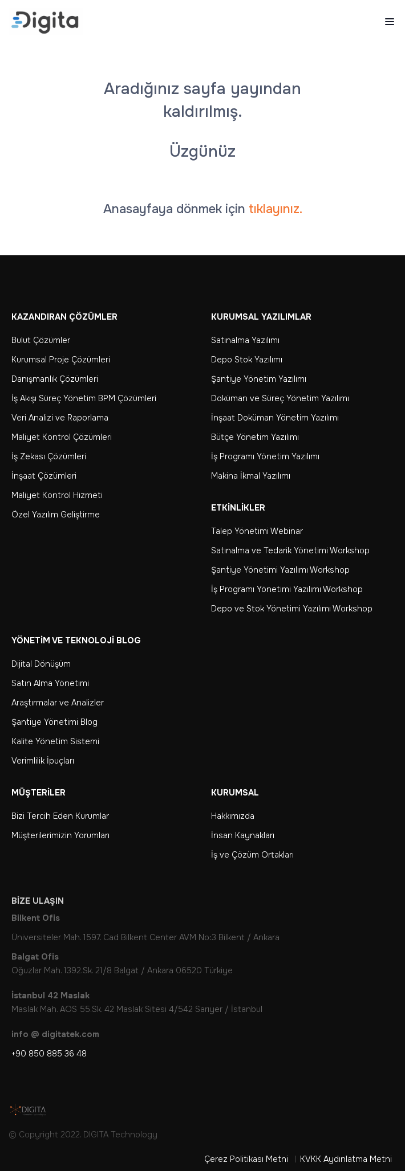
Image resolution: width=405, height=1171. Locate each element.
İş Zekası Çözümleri (48, 456)
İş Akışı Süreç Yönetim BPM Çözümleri (83, 398)
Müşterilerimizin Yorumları (60, 835)
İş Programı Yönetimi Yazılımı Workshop (287, 589)
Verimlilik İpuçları (42, 761)
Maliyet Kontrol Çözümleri (61, 437)
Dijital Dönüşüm (41, 664)
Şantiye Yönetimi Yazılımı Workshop (280, 570)
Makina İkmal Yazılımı (250, 476)
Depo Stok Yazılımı (246, 359)
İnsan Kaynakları (242, 835)
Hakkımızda (232, 816)
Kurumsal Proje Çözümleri (60, 359)
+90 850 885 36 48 (49, 1053)
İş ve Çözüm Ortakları (252, 855)
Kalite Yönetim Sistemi (55, 741)
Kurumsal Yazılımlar (261, 317)
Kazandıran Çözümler (64, 317)
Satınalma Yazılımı (245, 340)
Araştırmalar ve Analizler (57, 702)
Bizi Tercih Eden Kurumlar (60, 816)
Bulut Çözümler (40, 340)
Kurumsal (235, 793)
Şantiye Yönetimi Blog (54, 722)
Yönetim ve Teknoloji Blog (76, 640)
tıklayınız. (275, 209)
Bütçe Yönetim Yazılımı (255, 437)
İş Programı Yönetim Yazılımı (265, 456)
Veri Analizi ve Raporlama (59, 418)
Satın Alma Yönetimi (50, 683)
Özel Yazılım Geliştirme (55, 514)
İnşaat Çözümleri (43, 476)
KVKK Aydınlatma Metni (346, 1159)
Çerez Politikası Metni (246, 1159)
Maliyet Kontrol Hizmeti (57, 495)
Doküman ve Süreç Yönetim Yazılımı (280, 398)
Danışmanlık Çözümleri (54, 379)
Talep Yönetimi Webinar (257, 531)
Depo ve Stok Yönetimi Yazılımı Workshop (291, 608)
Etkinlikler (238, 508)
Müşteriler (38, 793)
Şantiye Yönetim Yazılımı (258, 379)
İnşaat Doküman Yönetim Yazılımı (275, 418)
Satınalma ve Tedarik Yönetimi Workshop (290, 550)
